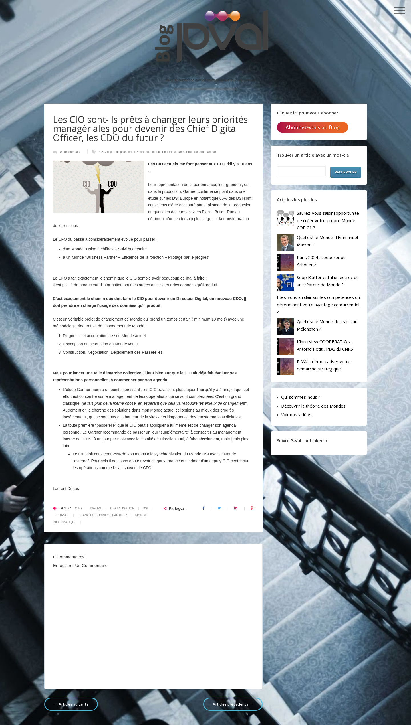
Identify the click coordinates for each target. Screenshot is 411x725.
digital (111, 151)
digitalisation (125, 151)
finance (146, 151)
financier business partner (169, 151)
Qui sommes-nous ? (300, 397)
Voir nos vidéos (296, 414)
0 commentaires (71, 151)
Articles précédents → (233, 704)
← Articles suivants (71, 704)
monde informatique (202, 151)
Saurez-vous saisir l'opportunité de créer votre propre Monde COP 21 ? (328, 220)
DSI (137, 151)
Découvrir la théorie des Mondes (313, 406)
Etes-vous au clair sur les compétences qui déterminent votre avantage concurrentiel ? (319, 304)
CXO (103, 151)
